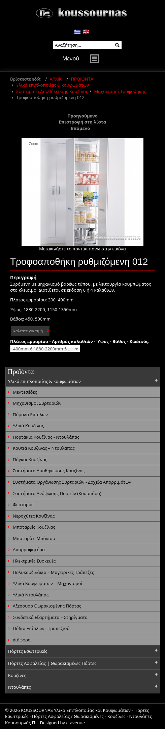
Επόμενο (80, 128)
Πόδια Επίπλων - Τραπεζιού (41, 628)
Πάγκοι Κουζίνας (30, 459)
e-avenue (75, 723)
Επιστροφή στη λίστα (82, 122)
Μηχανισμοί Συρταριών (37, 403)
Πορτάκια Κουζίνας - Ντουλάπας (46, 437)
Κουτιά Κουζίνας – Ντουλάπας (44, 448)
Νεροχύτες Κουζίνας (34, 516)
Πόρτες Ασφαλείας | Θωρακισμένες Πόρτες (52, 663)
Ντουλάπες (19, 687)
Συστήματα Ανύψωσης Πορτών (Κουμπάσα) (57, 493)
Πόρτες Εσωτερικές (27, 651)
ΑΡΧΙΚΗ (57, 79)
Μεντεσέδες (25, 392)
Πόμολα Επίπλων (30, 414)
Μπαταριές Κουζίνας (34, 527)
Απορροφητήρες (29, 549)
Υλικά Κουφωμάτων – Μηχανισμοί (47, 583)
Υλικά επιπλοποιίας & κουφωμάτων (52, 85)
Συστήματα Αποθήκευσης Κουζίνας (52, 91)
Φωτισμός (23, 504)
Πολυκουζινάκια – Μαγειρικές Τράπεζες (53, 572)
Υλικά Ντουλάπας (30, 595)
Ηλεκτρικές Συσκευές (34, 561)
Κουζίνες (17, 675)
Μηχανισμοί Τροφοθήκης (120, 91)
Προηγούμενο (82, 116)
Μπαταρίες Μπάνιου (34, 538)
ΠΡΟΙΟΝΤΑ (82, 79)
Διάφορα (22, 640)
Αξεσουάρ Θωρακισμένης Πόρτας (47, 606)
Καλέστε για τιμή (27, 330)
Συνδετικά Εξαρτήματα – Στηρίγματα (50, 617)
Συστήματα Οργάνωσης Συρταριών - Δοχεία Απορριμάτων (72, 482)
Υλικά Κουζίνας (28, 426)
